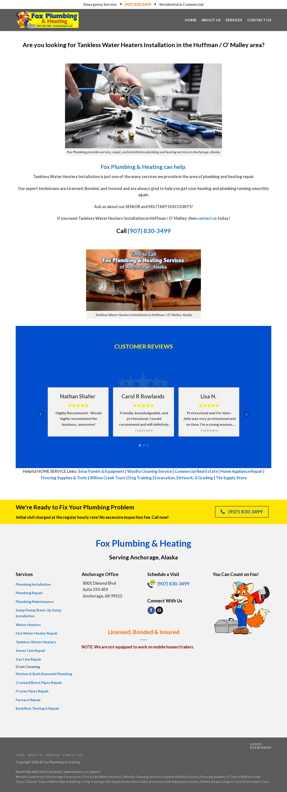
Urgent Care (232, 781)
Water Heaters (28, 624)
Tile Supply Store (231, 477)
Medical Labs (211, 781)
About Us (211, 20)
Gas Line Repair (28, 659)
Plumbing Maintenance (35, 601)
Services (234, 20)
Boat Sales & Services (149, 781)
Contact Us (259, 20)
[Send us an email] (159, 610)
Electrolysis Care (256, 781)
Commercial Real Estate (196, 471)
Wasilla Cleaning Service (149, 471)
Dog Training (140, 477)
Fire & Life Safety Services (102, 777)
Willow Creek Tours (108, 477)
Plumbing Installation (33, 584)
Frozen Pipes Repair (32, 691)
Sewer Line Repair (31, 650)
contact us (207, 218)
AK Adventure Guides (183, 781)
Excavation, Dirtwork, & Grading (183, 477)
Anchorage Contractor (64, 777)
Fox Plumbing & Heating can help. (143, 166)
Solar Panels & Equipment (101, 471)
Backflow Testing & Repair (37, 708)
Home (190, 20)
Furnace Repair (28, 700)
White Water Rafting (64, 781)
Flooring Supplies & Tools (64, 477)
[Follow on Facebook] (151, 610)
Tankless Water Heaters (36, 642)
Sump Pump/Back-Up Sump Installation (38, 613)
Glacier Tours (37, 781)
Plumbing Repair (29, 593)
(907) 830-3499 (138, 4)
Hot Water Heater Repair (37, 633)
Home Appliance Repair (241, 471)
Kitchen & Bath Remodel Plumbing (44, 674)
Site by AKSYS (260, 747)
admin (256, 744)
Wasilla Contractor (30, 777)
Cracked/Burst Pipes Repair (39, 682)
